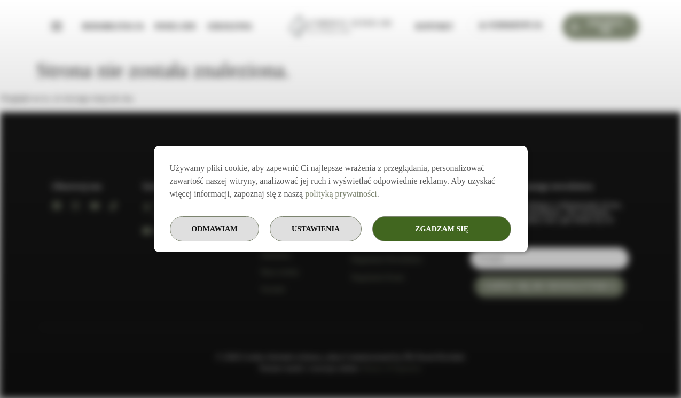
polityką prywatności (341, 193)
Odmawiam (466, 228)
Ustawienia (362, 228)
